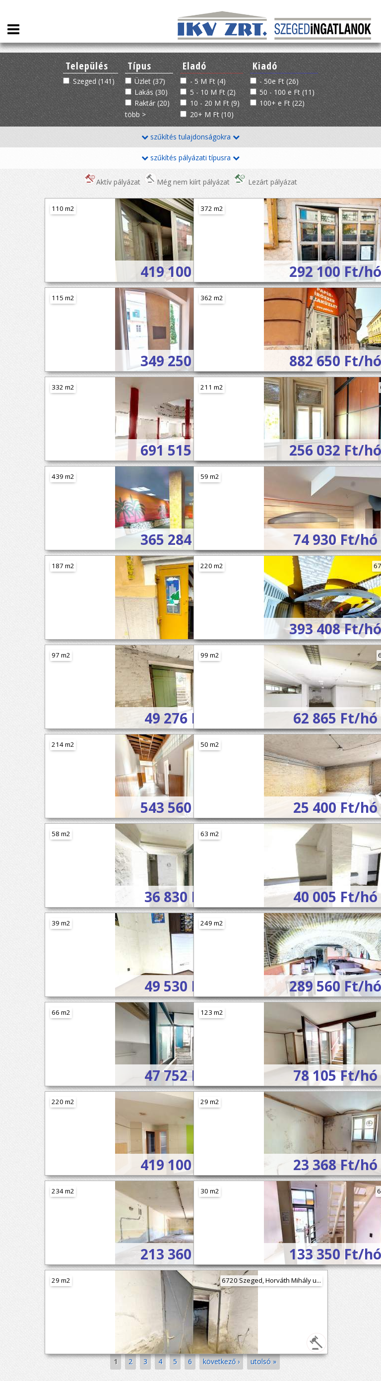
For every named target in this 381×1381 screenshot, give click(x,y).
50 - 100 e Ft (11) (287, 92)
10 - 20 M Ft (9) (215, 103)
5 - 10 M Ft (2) (213, 92)
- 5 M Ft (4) (208, 81)
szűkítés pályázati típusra (190, 157)
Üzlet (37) (149, 81)
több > (135, 114)
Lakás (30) (151, 92)
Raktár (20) (152, 103)
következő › (221, 1361)
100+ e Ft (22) (282, 103)
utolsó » (263, 1361)
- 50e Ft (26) (279, 81)
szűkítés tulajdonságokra (190, 136)
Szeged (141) (94, 81)
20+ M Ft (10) (212, 114)
